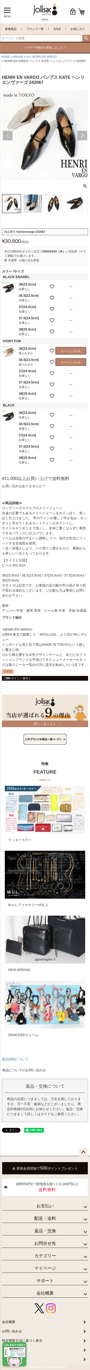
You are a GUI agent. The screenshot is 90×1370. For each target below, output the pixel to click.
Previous (7, 135)
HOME (5, 56)
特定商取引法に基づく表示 (22, 1340)
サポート (45, 1280)
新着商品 (11, 29)
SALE (57, 29)
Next (82, 135)
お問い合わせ (12, 1331)
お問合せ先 (45, 1243)
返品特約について (15, 1059)
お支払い (45, 1206)
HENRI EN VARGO (44, 56)
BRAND (18, 56)
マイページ (45, 1268)
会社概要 (45, 1293)
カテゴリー (45, 1255)
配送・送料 (45, 1218)
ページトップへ (83, 1152)
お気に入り (78, 29)
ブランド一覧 (35, 29)
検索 (86, 38)
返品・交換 (45, 1230)
